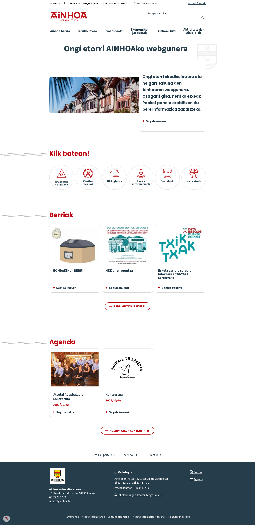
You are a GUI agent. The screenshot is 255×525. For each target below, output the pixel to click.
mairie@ (54, 501)
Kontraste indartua (147, 3)
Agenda (198, 479)
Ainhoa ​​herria (60, 31)
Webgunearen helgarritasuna (148, 516)
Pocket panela (156, 102)
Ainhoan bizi (166, 31)
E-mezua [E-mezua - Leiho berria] (150, 455)
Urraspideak (112, 31)
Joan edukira (56, 3)
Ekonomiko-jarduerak (139, 31)
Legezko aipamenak (119, 516)
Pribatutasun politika (178, 516)
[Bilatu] (202, 17)
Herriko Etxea (86, 31)
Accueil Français (197, 3)
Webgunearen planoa (93, 516)
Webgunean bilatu (158, 13)
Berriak (197, 472)
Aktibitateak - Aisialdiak (193, 31)
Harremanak (73, 3)
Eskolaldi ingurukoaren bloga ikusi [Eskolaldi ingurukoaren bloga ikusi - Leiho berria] (138, 495)
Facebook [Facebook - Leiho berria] (126, 455)
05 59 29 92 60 (58, 497)
